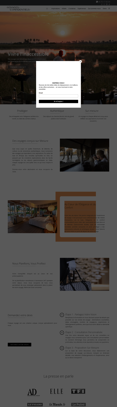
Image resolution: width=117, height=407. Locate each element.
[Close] (80, 61)
